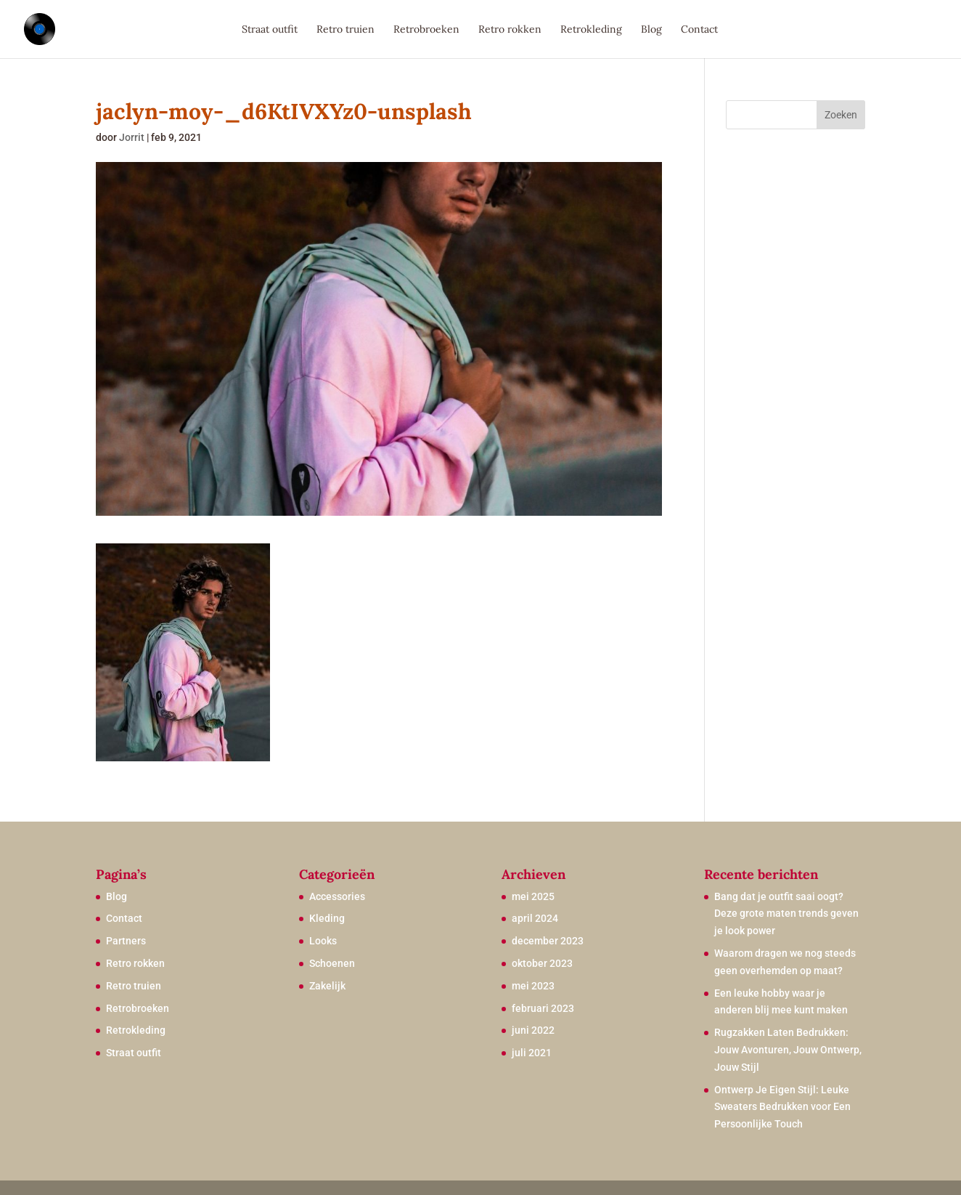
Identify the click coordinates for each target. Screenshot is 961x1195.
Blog (651, 30)
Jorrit (131, 137)
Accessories (337, 896)
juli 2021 (532, 1052)
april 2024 (535, 918)
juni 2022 (533, 1030)
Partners (126, 941)
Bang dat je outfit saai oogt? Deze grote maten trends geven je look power (786, 914)
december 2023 (548, 941)
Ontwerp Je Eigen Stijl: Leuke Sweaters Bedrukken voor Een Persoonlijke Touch (782, 1107)
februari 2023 (543, 1008)
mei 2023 (533, 986)
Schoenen (332, 963)
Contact (699, 30)
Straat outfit (270, 30)
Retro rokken (509, 30)
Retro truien (345, 30)
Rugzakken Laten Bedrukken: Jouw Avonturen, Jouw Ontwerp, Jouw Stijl (788, 1049)
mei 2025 (533, 896)
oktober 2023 (542, 963)
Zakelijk (327, 986)
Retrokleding (591, 30)
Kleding (327, 918)
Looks (323, 941)
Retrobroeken (426, 30)
